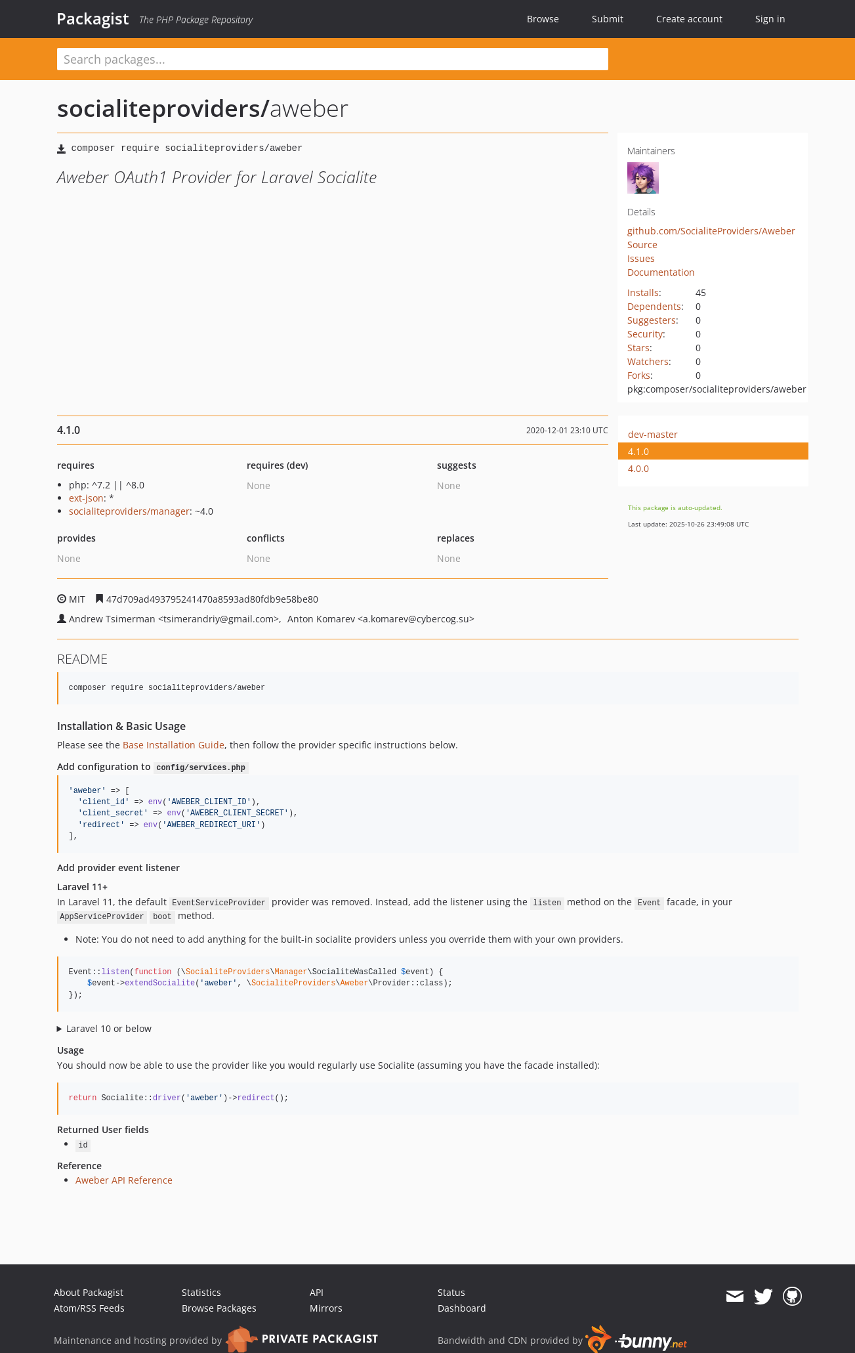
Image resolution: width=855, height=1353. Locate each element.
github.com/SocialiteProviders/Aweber (711, 231)
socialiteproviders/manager (129, 511)
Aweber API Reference (124, 1180)
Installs (643, 292)
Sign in (770, 18)
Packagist (92, 18)
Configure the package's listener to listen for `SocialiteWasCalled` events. (428, 1028)
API (316, 1292)
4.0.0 (638, 468)
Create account (689, 18)
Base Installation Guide (173, 745)
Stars (638, 347)
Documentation (661, 272)
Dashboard (462, 1308)
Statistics (201, 1292)
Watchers (648, 361)
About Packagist (88, 1292)
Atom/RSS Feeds (89, 1308)
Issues (641, 258)
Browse (543, 18)
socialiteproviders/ (163, 108)
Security (645, 334)
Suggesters (651, 320)
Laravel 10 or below (109, 1028)
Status (451, 1292)
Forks (638, 375)
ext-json (86, 498)
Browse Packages (219, 1308)
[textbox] (332, 59)
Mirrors (326, 1308)
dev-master (653, 434)
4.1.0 (638, 451)
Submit (607, 18)
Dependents (654, 306)
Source (642, 244)
